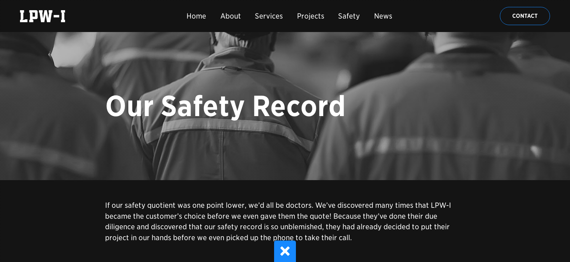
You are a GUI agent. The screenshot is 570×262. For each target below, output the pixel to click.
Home (196, 16)
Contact (525, 15)
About (230, 16)
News (383, 16)
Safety (349, 16)
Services (269, 16)
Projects (310, 16)
